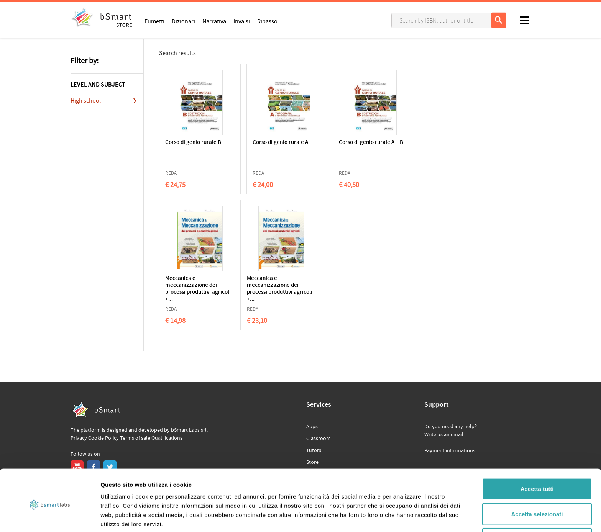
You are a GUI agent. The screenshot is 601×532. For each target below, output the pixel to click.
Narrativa (214, 21)
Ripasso (267, 21)
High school (86, 101)
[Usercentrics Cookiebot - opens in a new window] (49, 517)
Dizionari (183, 21)
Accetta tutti (537, 456)
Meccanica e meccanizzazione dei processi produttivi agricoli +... (415, 153)
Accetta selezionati (537, 482)
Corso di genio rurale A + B (342, 146)
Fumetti (154, 21)
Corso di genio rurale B (193, 142)
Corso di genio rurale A (268, 142)
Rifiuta (537, 507)
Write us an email (443, 434)
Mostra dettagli (403, 517)
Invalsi (241, 21)
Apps (312, 426)
